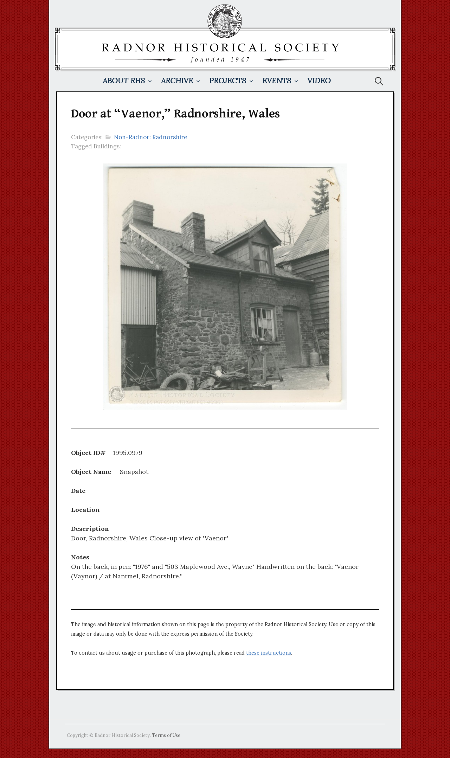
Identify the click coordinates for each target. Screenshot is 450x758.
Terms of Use (166, 735)
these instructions (268, 653)
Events (276, 80)
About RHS (124, 80)
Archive (177, 80)
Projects (227, 80)
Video (319, 80)
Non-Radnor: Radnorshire (150, 137)
